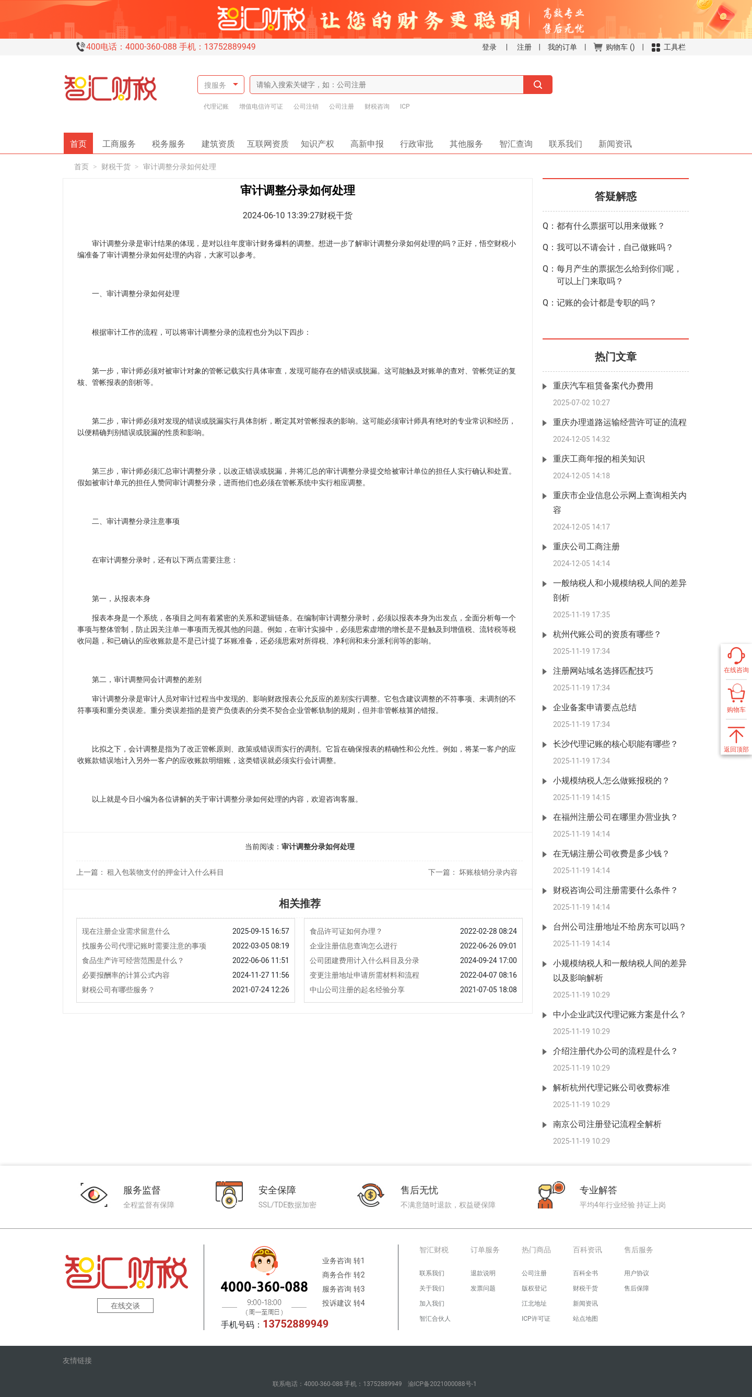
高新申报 (367, 141)
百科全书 (585, 1273)
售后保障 (636, 1288)
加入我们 (431, 1303)
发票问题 (483, 1288)
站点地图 (585, 1318)
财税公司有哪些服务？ (118, 989)
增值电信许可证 (261, 106)
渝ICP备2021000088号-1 (442, 1384)
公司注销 (306, 106)
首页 (81, 141)
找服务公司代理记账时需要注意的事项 (144, 946)
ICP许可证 (536, 1318)
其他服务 (462, 141)
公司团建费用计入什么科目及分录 (364, 960)
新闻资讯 (611, 141)
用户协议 (636, 1273)
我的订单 (562, 47)
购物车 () (613, 47)
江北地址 (534, 1303)
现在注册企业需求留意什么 (126, 931)
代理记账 (216, 106)
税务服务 (172, 141)
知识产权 (321, 141)
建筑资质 (222, 141)
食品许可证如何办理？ (346, 931)
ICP (405, 106)
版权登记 (534, 1288)
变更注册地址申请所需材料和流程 (364, 975)
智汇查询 (512, 141)
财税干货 (116, 166)
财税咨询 (377, 106)
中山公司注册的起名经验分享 (357, 989)
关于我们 (431, 1288)
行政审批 (413, 141)
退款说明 (483, 1273)
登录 (489, 47)
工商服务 (122, 141)
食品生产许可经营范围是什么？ (133, 960)
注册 (524, 47)
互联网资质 (269, 141)
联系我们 (562, 141)
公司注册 (341, 106)
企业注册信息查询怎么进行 (353, 946)
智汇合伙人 (435, 1318)
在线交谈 (125, 1305)
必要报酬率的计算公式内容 (126, 975)
